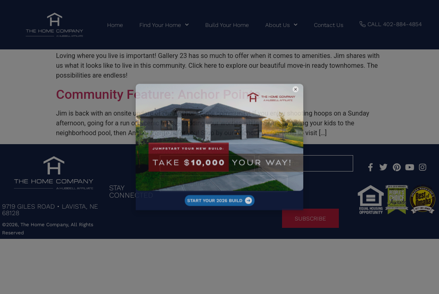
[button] (260, 115)
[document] (219, 147)
